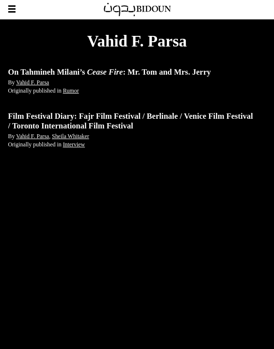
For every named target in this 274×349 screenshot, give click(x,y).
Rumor (71, 90)
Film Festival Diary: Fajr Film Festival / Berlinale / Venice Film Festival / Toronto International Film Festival (130, 120)
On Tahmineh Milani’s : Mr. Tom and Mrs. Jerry (109, 72)
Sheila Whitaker (70, 136)
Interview (74, 144)
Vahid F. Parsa (32, 82)
